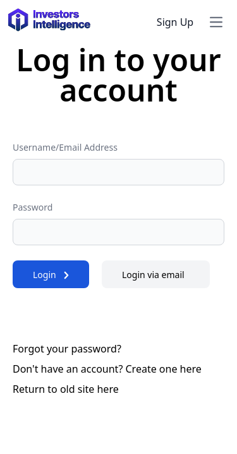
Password (32, 207)
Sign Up (175, 22)
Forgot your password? (67, 349)
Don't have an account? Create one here (107, 369)
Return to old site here (66, 389)
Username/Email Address (65, 147)
